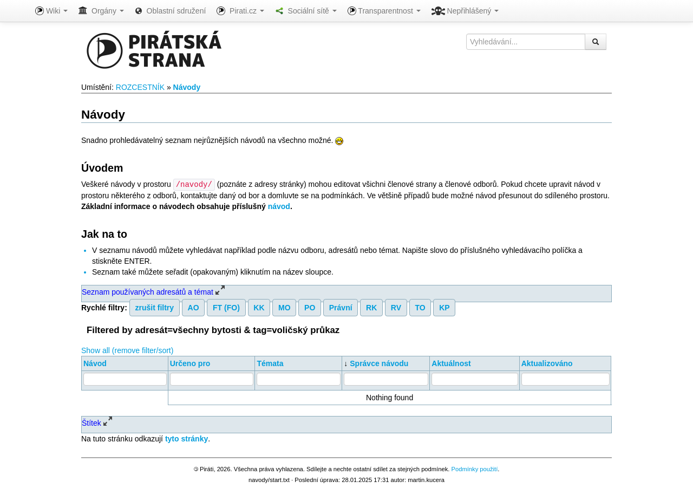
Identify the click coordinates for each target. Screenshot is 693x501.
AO (193, 307)
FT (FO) (226, 307)
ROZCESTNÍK (140, 87)
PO (309, 307)
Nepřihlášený (465, 10)
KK (258, 307)
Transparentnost (384, 10)
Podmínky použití (474, 468)
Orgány (101, 10)
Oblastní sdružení (170, 10)
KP (444, 307)
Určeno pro (190, 363)
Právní (340, 307)
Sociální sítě (306, 10)
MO (284, 307)
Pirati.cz (240, 10)
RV (396, 307)
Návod (95, 363)
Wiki (51, 10)
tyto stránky (186, 438)
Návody (187, 87)
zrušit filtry (154, 307)
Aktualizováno (547, 363)
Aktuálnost (451, 363)
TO (420, 307)
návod (279, 205)
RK (371, 307)
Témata (270, 363)
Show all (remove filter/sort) (127, 350)
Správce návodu (379, 363)
